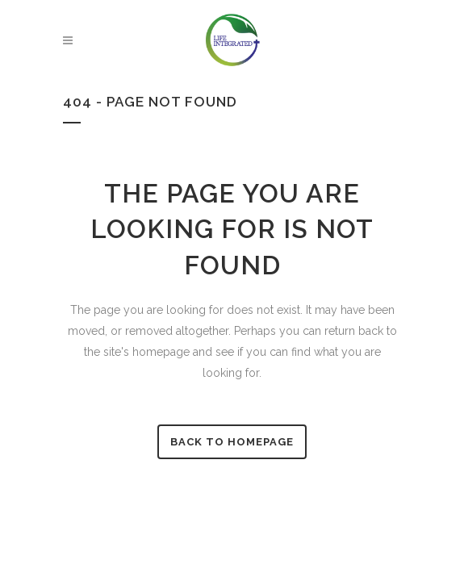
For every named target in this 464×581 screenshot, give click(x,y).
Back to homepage (232, 442)
